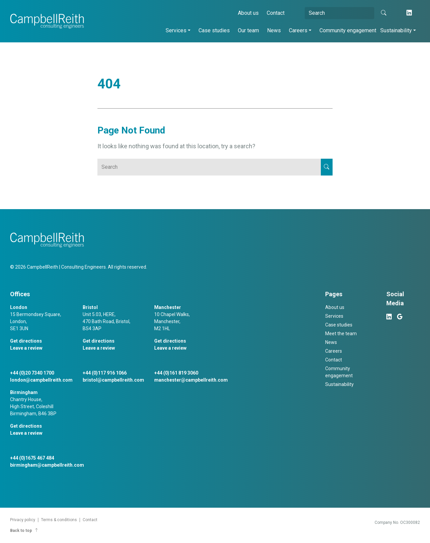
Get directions (26, 341)
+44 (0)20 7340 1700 (32, 373)
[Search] (339, 13)
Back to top (24, 530)
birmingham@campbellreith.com (47, 465)
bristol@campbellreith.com (113, 380)
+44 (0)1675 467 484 (32, 458)
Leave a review (26, 348)
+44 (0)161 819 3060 (176, 373)
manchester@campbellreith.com (191, 380)
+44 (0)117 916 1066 (105, 373)
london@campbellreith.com (41, 380)
